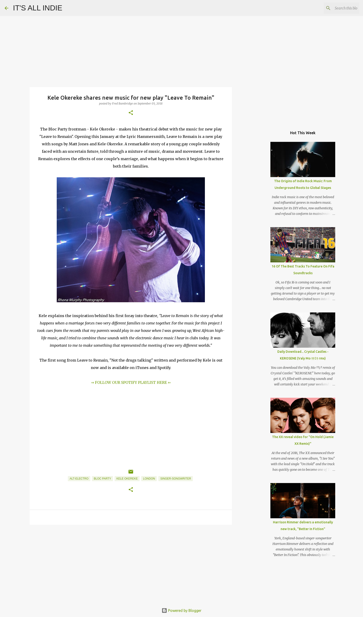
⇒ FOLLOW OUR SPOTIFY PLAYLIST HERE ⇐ (131, 382)
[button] (131, 113)
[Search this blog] (335, 8)
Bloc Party (102, 478)
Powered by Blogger (181, 610)
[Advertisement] (131, 564)
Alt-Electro (79, 478)
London (149, 478)
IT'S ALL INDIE (37, 8)
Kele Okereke (127, 478)
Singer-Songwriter (175, 478)
